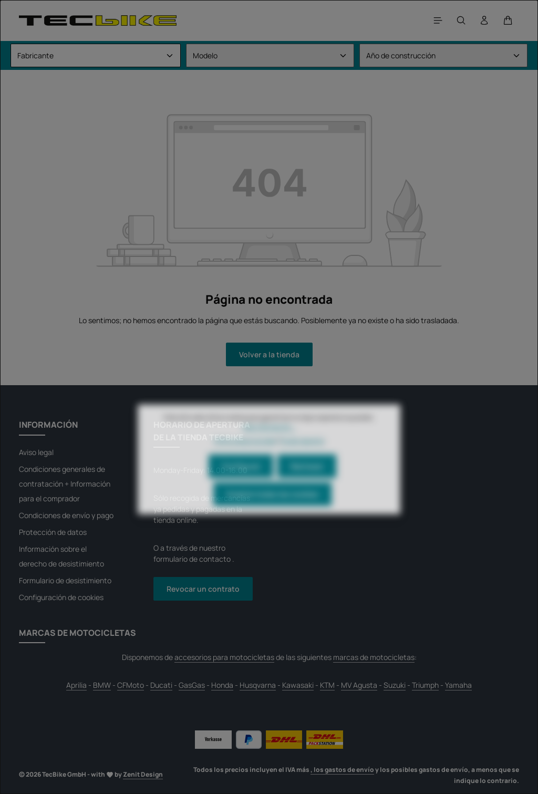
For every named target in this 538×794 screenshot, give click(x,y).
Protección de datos (53, 532)
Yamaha (458, 685)
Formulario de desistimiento (65, 580)
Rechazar (307, 479)
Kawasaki (298, 685)
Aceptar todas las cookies (272, 507)
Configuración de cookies (61, 597)
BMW (102, 685)
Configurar (241, 479)
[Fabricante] (96, 55)
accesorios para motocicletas (224, 657)
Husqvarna (258, 685)
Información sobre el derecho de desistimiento (61, 556)
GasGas (192, 685)
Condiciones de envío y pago (66, 515)
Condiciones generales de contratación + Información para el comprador (64, 483)
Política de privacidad (245, 454)
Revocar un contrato (203, 589)
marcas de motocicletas (374, 657)
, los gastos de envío (342, 769)
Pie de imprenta (302, 454)
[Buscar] (461, 20)
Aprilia (76, 685)
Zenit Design (143, 774)
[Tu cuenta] (484, 20)
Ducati (161, 685)
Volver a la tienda (269, 354)
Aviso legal (36, 452)
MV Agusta (359, 685)
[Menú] (438, 20)
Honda (222, 685)
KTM (327, 685)
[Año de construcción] (443, 55)
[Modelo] (270, 55)
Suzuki (395, 685)
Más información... (269, 440)
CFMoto (130, 685)
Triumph (425, 685)
